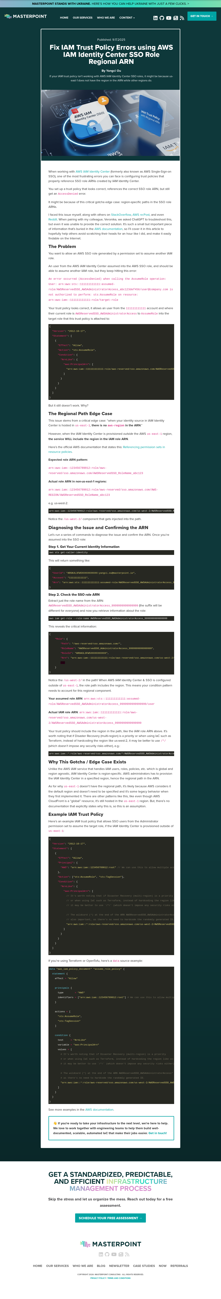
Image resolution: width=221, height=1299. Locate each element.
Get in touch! (158, 1133)
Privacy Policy (98, 1278)
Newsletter (119, 1266)
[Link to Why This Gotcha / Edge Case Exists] (89, 761)
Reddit (52, 219)
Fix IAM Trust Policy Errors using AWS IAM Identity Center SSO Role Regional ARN (111, 54)
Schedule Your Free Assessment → (110, 1218)
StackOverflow (121, 214)
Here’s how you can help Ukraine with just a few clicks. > (110, 3)
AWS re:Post (141, 214)
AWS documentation (108, 229)
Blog (101, 1266)
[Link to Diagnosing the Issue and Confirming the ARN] (100, 527)
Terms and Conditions (119, 1278)
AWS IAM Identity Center (93, 171)
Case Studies (144, 1266)
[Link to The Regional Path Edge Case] (82, 413)
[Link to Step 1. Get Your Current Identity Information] (85, 547)
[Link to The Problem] (64, 246)
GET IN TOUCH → (201, 16)
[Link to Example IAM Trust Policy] (77, 814)
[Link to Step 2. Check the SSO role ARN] (75, 595)
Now (163, 1266)
